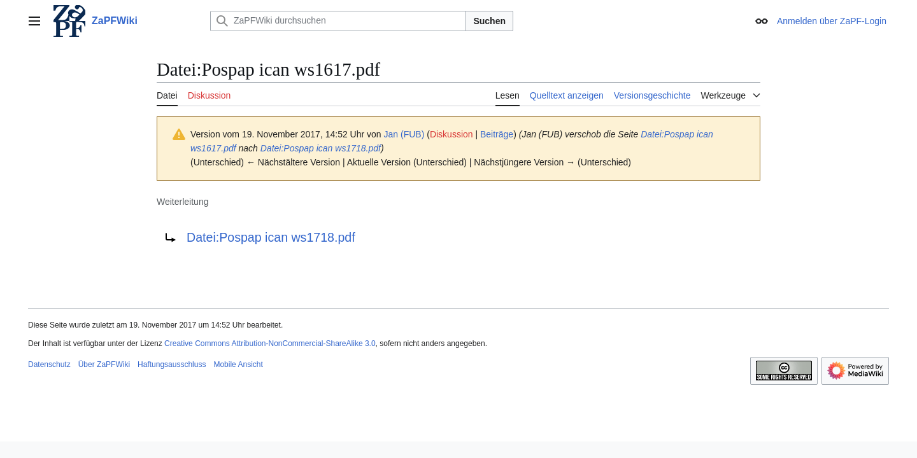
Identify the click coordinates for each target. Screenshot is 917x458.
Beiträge (496, 134)
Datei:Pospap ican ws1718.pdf (320, 148)
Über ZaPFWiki (104, 364)
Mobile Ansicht (237, 364)
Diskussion (451, 134)
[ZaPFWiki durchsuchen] (338, 21)
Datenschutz (49, 364)
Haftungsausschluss (172, 364)
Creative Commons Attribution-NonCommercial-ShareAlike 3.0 (269, 343)
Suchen (489, 21)
